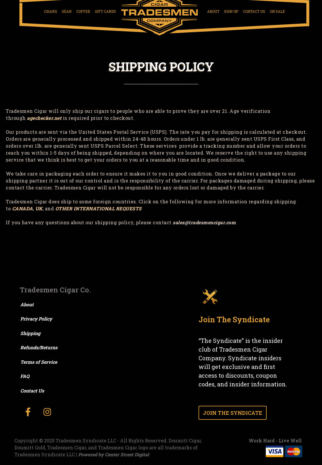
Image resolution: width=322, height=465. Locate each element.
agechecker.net (44, 118)
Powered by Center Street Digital (113, 454)
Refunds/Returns (38, 347)
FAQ (24, 376)
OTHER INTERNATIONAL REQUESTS (98, 208)
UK (39, 208)
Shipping (30, 333)
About (213, 11)
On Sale (277, 11)
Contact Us (254, 11)
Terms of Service (38, 362)
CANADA (22, 208)
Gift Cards (105, 11)
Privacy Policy (36, 319)
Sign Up (231, 11)
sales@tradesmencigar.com (204, 222)
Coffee (83, 11)
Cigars (50, 11)
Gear (67, 11)
